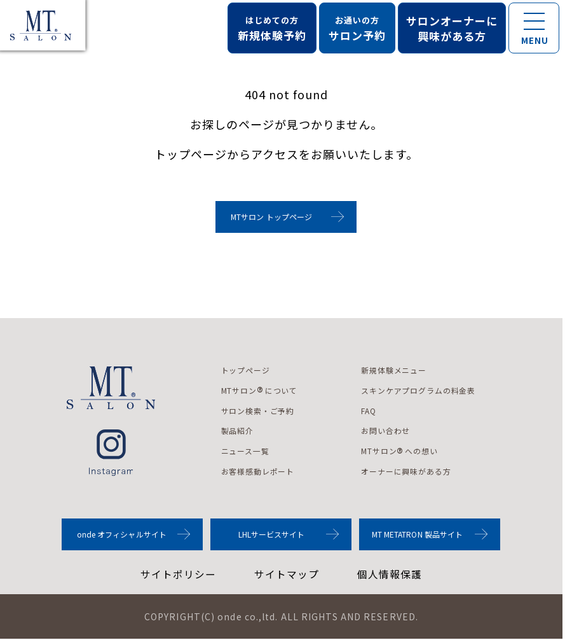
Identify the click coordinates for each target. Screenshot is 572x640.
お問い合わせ (387, 431)
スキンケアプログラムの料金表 (420, 390)
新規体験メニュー (395, 370)
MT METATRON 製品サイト (417, 534)
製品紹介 (237, 431)
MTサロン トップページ (271, 216)
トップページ (246, 370)
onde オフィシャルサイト (122, 534)
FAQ (370, 410)
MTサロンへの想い (401, 452)
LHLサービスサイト (271, 534)
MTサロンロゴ (111, 387)
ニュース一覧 (245, 451)
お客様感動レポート (258, 471)
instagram (110, 452)
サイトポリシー (178, 575)
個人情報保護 (389, 575)
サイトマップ (286, 575)
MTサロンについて (260, 391)
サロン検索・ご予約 (258, 410)
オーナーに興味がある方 (407, 471)
